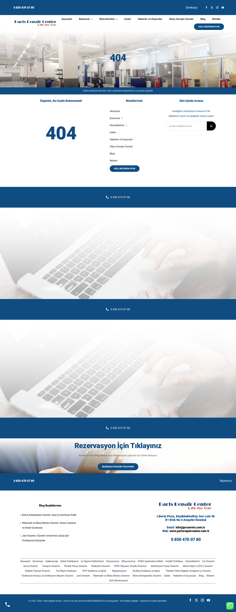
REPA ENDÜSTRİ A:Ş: (96, 601)
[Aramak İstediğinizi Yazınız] (187, 125)
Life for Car (68, 601)
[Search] (211, 125)
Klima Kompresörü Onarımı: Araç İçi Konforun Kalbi (49, 515)
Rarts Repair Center (52, 601)
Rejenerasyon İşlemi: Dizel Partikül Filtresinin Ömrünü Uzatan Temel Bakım (146, 481)
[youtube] (223, 7)
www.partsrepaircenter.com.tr (190, 531)
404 (118, 57)
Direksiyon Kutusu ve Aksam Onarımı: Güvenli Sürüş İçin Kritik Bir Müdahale (112, 7)
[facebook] (206, 7)
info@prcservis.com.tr (190, 527)
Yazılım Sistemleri (159, 601)
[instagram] (217, 7)
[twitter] (212, 7)
